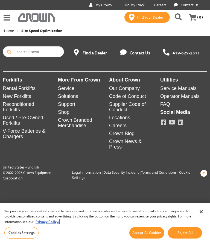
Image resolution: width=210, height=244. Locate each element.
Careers (159, 4)
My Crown (100, 4)
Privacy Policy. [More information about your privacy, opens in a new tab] (47, 221)
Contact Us (186, 4)
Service (66, 88)
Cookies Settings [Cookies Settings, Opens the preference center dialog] (21, 232)
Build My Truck (132, 4)
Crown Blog (122, 133)
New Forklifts (17, 96)
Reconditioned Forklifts (18, 106)
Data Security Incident (121, 172)
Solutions (68, 96)
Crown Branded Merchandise (75, 122)
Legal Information (86, 172)
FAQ (165, 104)
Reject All (184, 232)
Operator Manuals (180, 96)
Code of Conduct (127, 96)
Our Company (124, 88)
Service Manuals (178, 88)
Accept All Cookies (146, 232)
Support (66, 104)
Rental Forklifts (19, 88)
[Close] (201, 212)
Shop (63, 112)
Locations (119, 117)
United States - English (21, 167)
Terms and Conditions (159, 172)
